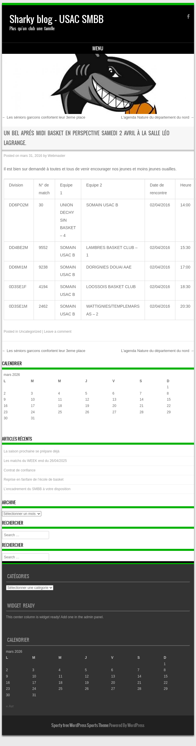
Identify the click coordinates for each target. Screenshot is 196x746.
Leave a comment (57, 332)
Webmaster (56, 156)
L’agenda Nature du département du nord (157, 117)
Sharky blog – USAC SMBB (56, 19)
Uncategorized (30, 332)
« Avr (7, 430)
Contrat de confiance (20, 470)
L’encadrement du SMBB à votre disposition (37, 489)
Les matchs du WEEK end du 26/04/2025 (35, 461)
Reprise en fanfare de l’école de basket (33, 479)
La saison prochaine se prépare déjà (31, 451)
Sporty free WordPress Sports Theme (79, 725)
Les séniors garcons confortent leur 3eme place (44, 117)
